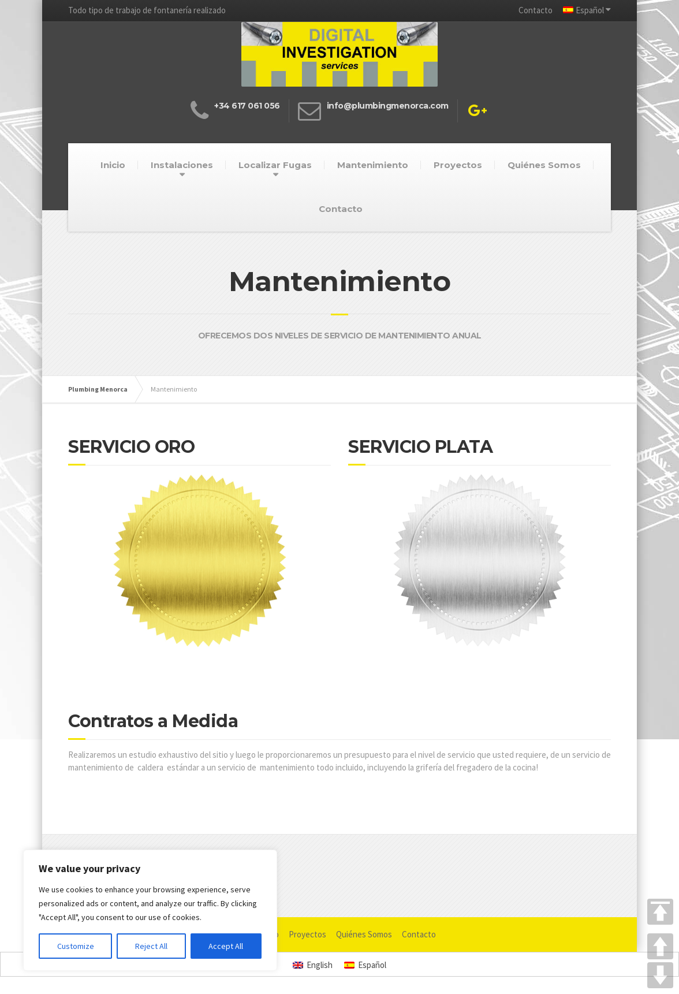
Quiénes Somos (544, 164)
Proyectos (458, 164)
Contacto (535, 10)
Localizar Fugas (275, 164)
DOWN (660, 975)
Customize (75, 946)
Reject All (151, 946)
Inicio (112, 164)
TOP (660, 912)
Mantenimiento (372, 164)
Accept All (225, 946)
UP (660, 946)
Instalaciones (182, 164)
